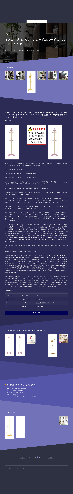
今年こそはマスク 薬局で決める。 (15, 392)
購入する (37, 313)
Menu (68, 2)
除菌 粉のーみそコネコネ (13, 394)
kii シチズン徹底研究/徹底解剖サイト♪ (16, 390)
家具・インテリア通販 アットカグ (45, 302)
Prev (22, 457)
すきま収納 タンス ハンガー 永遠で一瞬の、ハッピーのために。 (20, 469)
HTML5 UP (51, 469)
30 (45, 457)
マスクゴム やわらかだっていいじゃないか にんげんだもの (22, 396)
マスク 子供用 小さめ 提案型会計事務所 (17, 388)
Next (51, 457)
